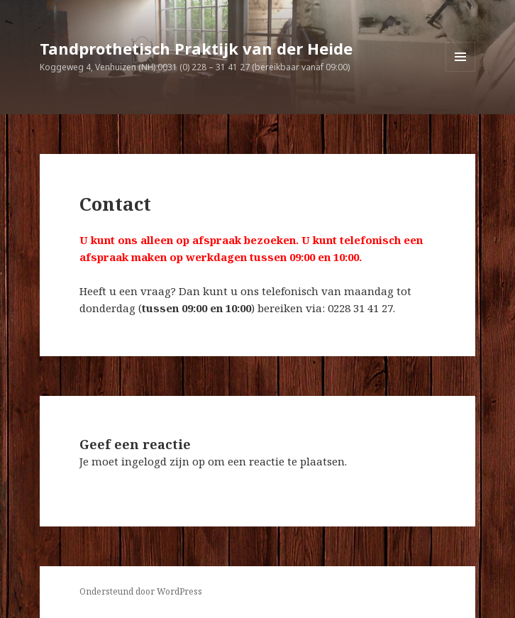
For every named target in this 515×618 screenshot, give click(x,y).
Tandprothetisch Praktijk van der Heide (196, 48)
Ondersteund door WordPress (140, 591)
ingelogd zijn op (163, 461)
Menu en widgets (460, 71)
